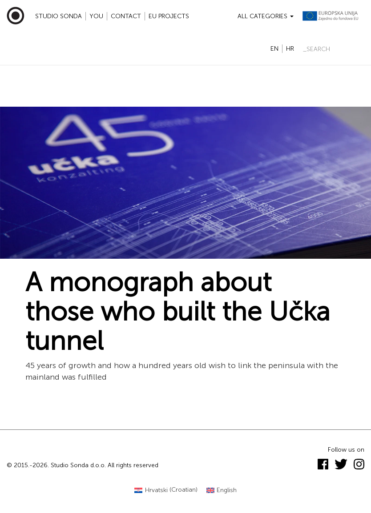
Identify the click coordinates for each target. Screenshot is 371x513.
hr (290, 48)
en (274, 48)
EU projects (169, 16)
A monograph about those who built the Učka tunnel (177, 311)
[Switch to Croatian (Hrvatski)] (166, 490)
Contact (126, 16)
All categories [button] (266, 16)
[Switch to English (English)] (222, 490)
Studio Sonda (58, 16)
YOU (96, 16)
